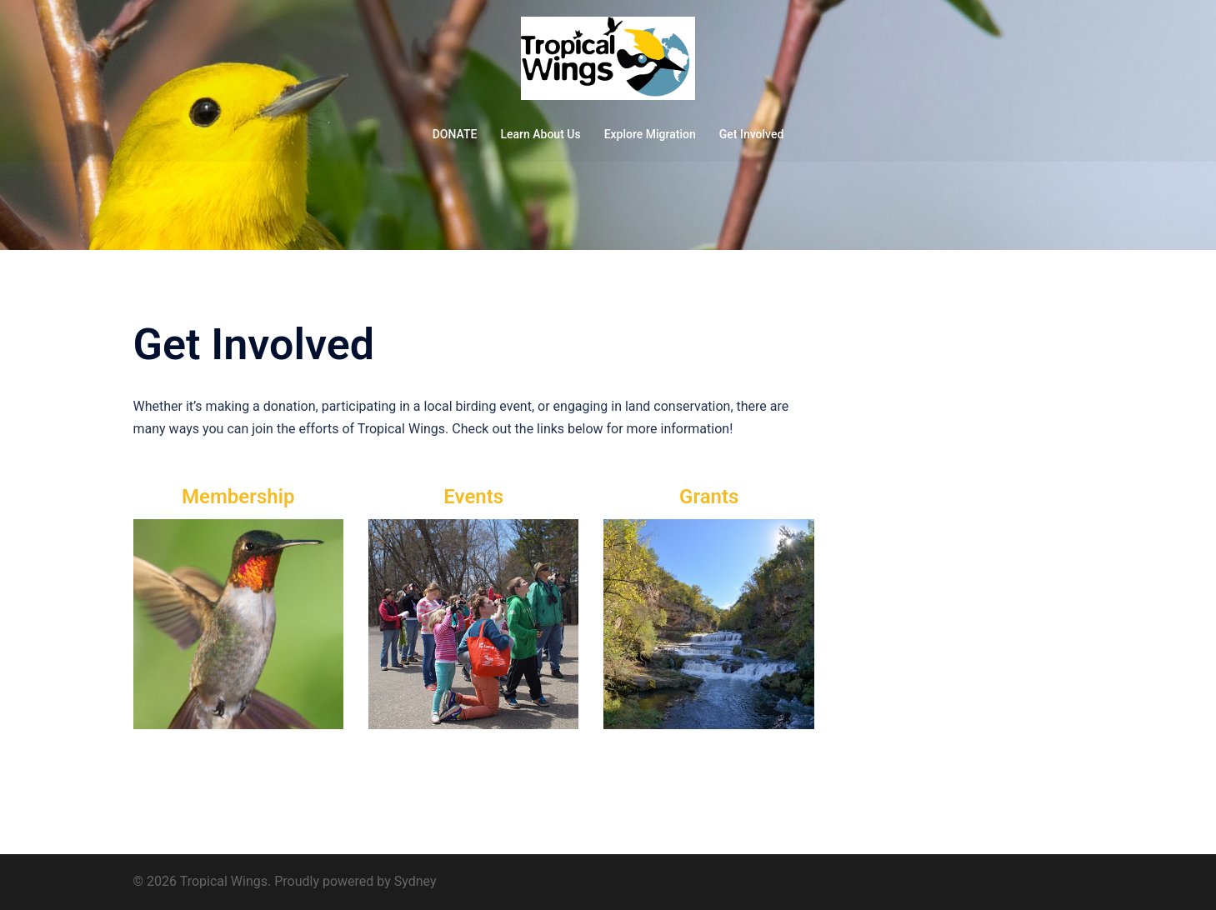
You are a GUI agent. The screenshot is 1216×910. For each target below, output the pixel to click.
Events (473, 496)
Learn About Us (540, 134)
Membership (238, 496)
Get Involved (751, 134)
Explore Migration (650, 134)
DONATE (455, 134)
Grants (708, 496)
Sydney (415, 881)
